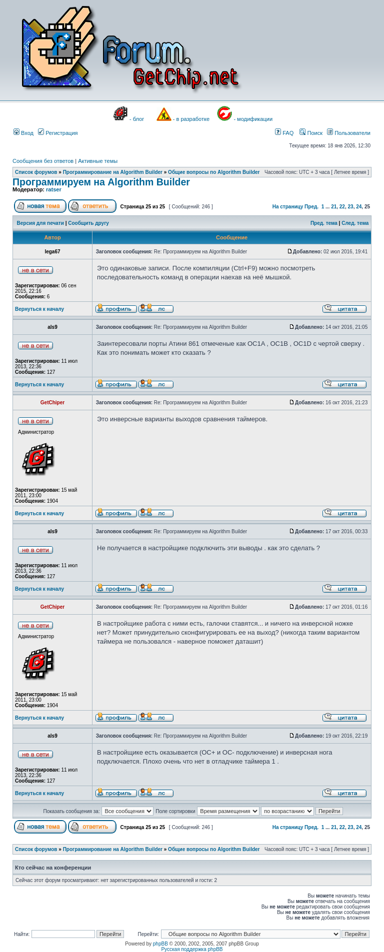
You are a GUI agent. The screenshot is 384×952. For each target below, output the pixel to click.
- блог (137, 119)
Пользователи (348, 133)
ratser (54, 189)
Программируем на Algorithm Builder (101, 181)
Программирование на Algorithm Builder (112, 172)
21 (333, 206)
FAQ (284, 133)
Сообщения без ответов (43, 161)
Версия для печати (40, 223)
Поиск (311, 133)
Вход (24, 133)
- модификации (253, 119)
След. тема (355, 223)
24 (359, 206)
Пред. (311, 206)
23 (351, 206)
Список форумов (36, 172)
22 (342, 206)
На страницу (288, 206)
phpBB (160, 944)
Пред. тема (324, 223)
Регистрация (58, 133)
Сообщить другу (88, 223)
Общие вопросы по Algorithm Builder (214, 172)
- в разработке (191, 119)
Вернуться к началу (39, 309)
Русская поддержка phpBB (191, 949)
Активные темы (98, 161)
